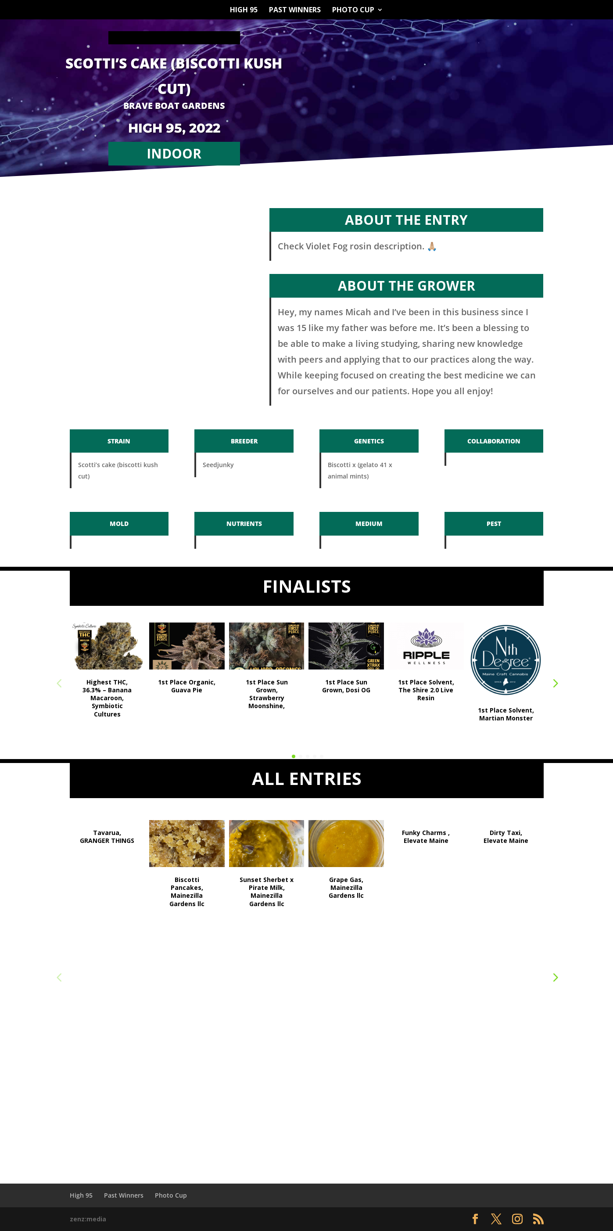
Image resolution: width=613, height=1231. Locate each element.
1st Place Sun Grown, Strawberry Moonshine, (267, 694)
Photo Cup (353, 10)
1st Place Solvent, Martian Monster (506, 714)
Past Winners (295, 10)
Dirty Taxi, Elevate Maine (506, 836)
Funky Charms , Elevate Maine (426, 836)
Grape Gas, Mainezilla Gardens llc (346, 887)
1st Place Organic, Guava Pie (186, 686)
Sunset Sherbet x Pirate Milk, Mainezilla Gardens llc (267, 891)
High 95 (244, 10)
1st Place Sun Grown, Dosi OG (346, 686)
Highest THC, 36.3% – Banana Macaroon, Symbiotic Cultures (107, 698)
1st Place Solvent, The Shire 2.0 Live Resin (426, 690)
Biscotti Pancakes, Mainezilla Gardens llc (186, 891)
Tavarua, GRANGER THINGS (107, 836)
